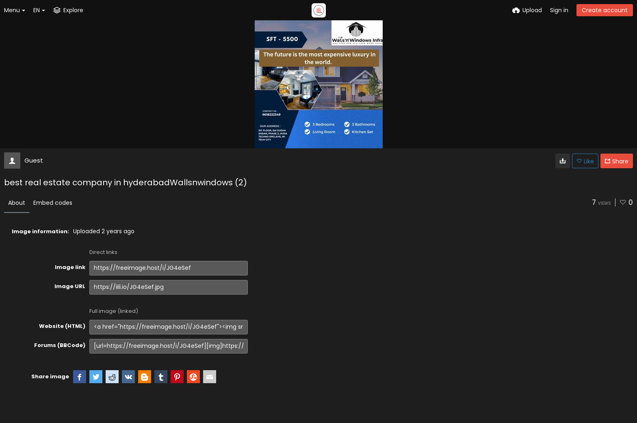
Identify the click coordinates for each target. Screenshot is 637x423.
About (16, 203)
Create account (605, 10)
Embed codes (52, 203)
